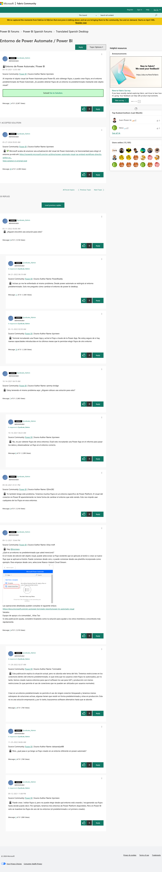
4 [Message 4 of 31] (15, 759)
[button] (80, 47)
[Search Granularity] (87, 15)
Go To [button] (156, 10)
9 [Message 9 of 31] (10, 240)
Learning (96, 3)
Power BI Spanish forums (37, 31)
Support (106, 3)
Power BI (23, 74)
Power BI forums (9, 31)
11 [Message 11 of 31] (16, 295)
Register (130, 9)
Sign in (139, 9)
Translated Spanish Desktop (72, 31)
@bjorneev (15, 549)
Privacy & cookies (129, 855)
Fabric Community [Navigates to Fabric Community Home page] (26, 3)
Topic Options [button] (96, 47)
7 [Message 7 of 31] (10, 398)
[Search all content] (128, 15)
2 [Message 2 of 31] (10, 630)
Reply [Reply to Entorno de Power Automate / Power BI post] (98, 109)
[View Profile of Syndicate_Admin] (23, 58)
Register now (81, 22)
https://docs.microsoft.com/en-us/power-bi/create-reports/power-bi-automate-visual (38, 609)
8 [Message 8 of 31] (15, 453)
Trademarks (156, 855)
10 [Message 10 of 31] (16, 349)
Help (147, 9)
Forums (42, 3)
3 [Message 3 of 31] (15, 817)
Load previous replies (53, 205)
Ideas (63, 3)
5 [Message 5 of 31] (15, 708)
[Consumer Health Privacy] (33, 863)
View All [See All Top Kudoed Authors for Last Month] (116, 133)
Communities (74, 3)
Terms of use (144, 855)
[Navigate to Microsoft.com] (7, 3)
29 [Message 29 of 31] (11, 169)
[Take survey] (120, 100)
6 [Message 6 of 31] (10, 508)
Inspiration (53, 3)
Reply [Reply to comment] (98, 175)
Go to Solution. (56, 93)
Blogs (86, 3)
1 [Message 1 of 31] (10, 103)
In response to (19, 269)
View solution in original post (15, 160)
